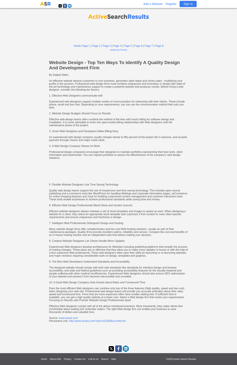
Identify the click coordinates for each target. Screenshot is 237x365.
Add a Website (153, 4)
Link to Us (93, 359)
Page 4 (117, 45)
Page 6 (138, 45)
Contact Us (79, 359)
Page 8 (159, 45)
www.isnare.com (68, 318)
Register (171, 4)
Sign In (188, 4)
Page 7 (149, 45)
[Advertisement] (118, 31)
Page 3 (107, 45)
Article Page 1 (82, 45)
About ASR (55, 359)
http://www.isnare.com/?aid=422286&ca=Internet (97, 321)
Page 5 (128, 45)
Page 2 (96, 45)
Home (44, 359)
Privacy (67, 359)
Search (104, 359)
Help (113, 359)
